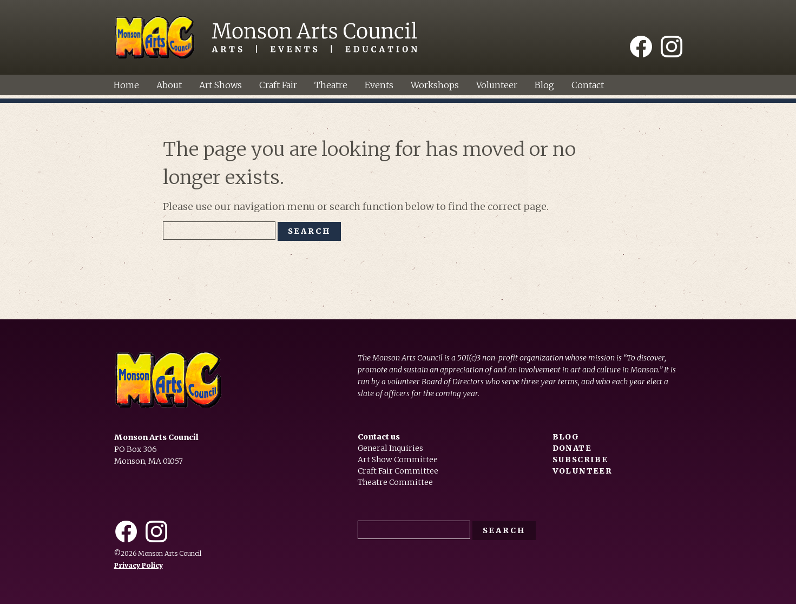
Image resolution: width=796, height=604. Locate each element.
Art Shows (220, 85)
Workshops (435, 85)
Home (126, 85)
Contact (587, 85)
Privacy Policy (138, 565)
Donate (571, 448)
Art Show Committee (398, 459)
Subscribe (580, 459)
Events (379, 85)
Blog (544, 85)
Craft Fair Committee (398, 471)
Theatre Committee (395, 482)
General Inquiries (390, 448)
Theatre (330, 85)
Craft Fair (278, 85)
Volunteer (496, 85)
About (169, 85)
